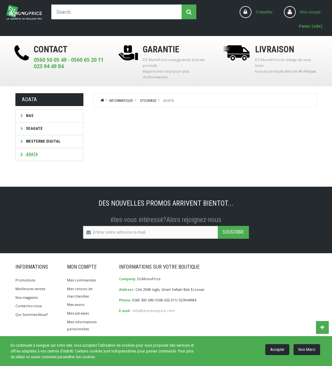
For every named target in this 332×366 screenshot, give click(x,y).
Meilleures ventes (30, 288)
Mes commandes (81, 280)
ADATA (31, 154)
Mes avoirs (75, 304)
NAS (29, 115)
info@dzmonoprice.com (153, 310)
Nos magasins (26, 297)
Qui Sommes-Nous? (31, 314)
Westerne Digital (43, 141)
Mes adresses (78, 313)
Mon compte (310, 12)
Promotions (25, 280)
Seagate (34, 128)
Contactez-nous (28, 305)
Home (102, 100)
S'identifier (264, 12)
